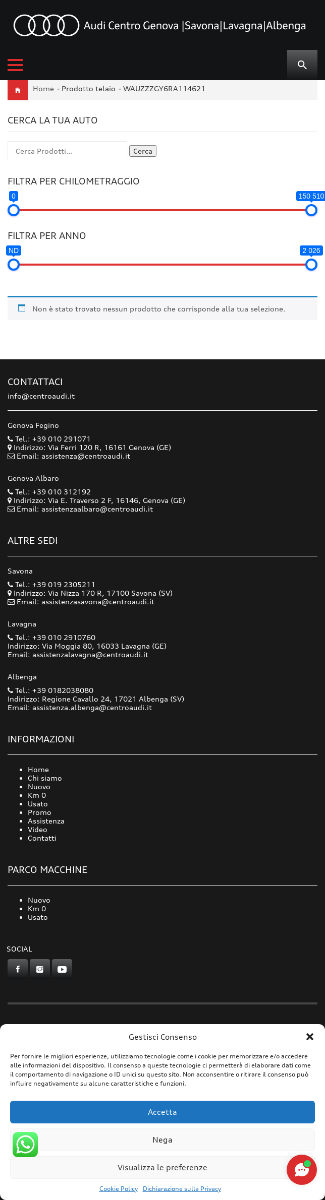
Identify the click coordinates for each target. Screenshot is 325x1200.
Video (37, 829)
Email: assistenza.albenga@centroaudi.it (80, 707)
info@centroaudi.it (41, 396)
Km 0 (37, 795)
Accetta (162, 1112)
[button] (310, 1037)
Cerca (142, 151)
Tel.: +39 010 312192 (49, 491)
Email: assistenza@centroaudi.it (73, 456)
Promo (39, 812)
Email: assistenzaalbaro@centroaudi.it (85, 508)
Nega (162, 1140)
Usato (38, 803)
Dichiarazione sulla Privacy (182, 1188)
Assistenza (46, 820)
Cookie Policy (118, 1188)
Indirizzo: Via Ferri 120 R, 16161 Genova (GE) (89, 447)
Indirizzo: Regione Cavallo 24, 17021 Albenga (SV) (96, 698)
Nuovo (39, 786)
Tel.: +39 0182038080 (50, 690)
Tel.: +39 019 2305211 (51, 584)
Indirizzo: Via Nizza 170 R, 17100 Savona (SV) (90, 593)
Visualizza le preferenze (162, 1167)
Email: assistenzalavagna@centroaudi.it (78, 654)
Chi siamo (45, 778)
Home (43, 88)
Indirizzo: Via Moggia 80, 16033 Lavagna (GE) (87, 646)
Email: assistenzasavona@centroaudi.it (85, 601)
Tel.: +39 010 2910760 (51, 637)
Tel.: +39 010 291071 (49, 438)
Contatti (42, 838)
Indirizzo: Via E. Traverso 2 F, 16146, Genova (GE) (96, 500)
